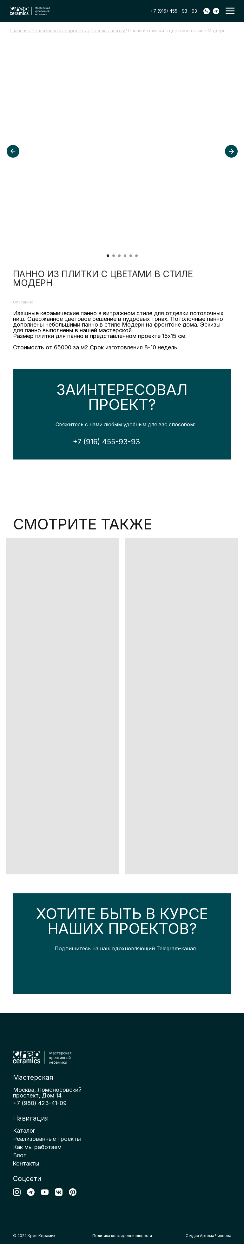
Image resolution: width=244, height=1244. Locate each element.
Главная (19, 30)
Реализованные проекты (60, 30)
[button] (230, 11)
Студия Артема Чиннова (208, 1235)
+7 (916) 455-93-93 (106, 441)
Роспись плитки (108, 30)
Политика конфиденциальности (122, 1235)
